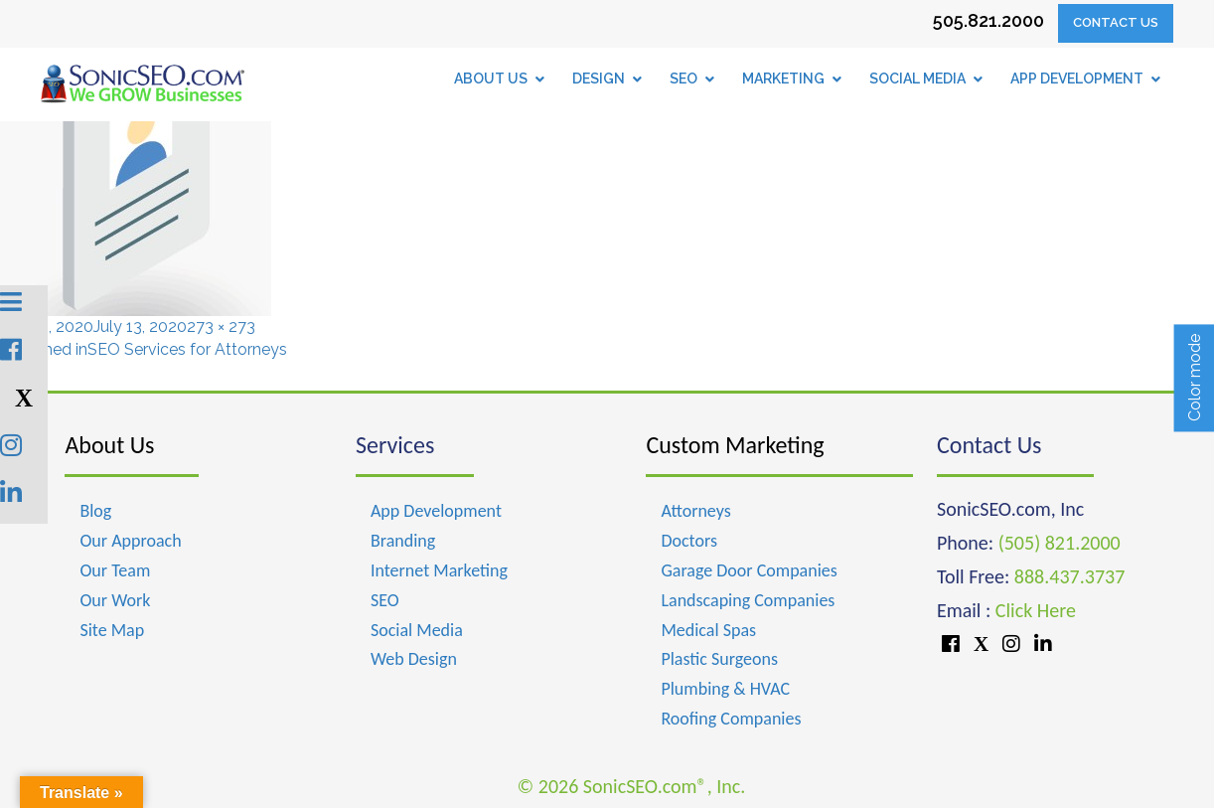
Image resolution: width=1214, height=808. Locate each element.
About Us (109, 444)
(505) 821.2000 (1059, 543)
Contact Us (1115, 22)
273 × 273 (221, 326)
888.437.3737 (1069, 576)
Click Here (1035, 610)
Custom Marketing (735, 444)
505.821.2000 (988, 20)
